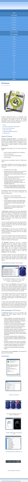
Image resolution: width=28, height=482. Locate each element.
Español (14, 43)
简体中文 (14, 46)
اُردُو (14, 77)
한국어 (14, 58)
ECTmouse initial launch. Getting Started (11, 126)
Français (14, 41)
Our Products (14, 15)
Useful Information (14, 31)
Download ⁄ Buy (6, 133)
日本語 (14, 60)
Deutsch (13, 50)
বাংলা (14, 67)
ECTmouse (14, 27)
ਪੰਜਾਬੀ (14, 65)
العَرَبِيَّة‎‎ (14, 48)
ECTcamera (14, 24)
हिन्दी (14, 62)
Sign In (14, 79)
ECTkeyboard (14, 17)
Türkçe (14, 74)
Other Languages (14, 34)
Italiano (14, 53)
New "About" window (7, 129)
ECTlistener (14, 22)
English (14, 36)
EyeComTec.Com (11, 5)
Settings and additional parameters (10, 131)
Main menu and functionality (8, 128)
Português (14, 55)
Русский (14, 39)
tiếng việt (14, 72)
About (14, 12)
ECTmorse (14, 29)
